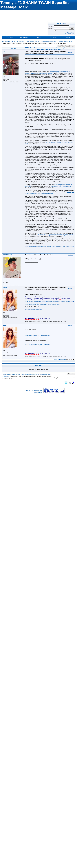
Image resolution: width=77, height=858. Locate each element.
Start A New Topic (63, 46)
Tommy (5, 287)
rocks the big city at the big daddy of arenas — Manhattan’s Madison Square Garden (47, 72)
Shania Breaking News (65, 41)
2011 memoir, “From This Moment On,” (62, 186)
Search (38, 37)
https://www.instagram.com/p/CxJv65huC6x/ (37, 344)
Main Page (9, 37)
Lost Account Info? (69, 34)
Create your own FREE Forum (33, 390)
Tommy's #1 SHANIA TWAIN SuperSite (13, 41)
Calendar (67, 37)
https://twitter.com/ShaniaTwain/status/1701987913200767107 (42, 304)
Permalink (70, 52)
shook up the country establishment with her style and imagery (55, 235)
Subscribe (71, 374)
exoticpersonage (7, 254)
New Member (70, 32)
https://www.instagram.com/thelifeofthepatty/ (37, 335)
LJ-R (4, 51)
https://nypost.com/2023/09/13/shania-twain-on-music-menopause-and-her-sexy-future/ (49, 246)
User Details (53, 37)
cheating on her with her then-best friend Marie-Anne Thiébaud (49, 192)
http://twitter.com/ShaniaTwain (33, 309)
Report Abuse (38, 392)
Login (72, 28)
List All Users (24, 37)
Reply (72, 46)
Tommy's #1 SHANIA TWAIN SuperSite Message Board (41, 41)
